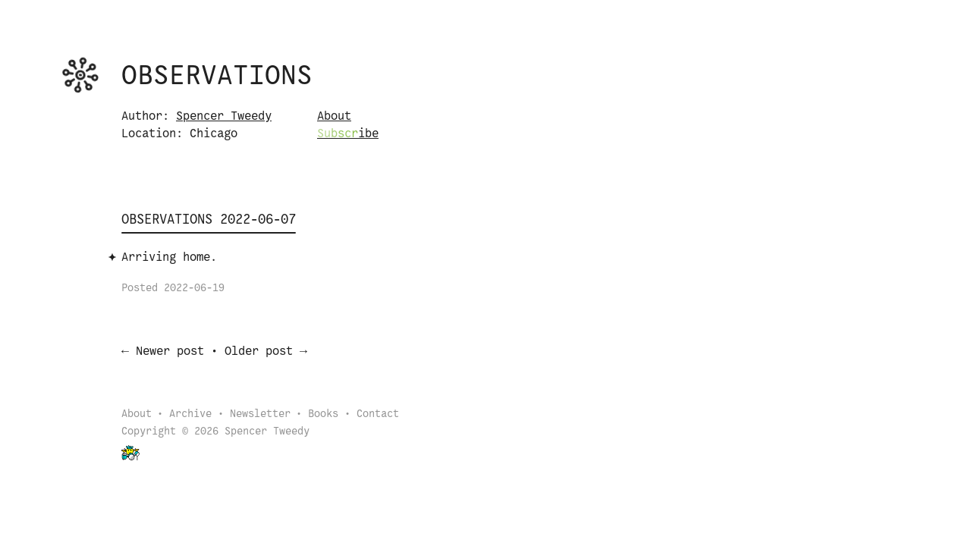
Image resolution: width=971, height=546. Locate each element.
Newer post (170, 353)
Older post (259, 353)
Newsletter (260, 416)
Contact (378, 416)
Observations (217, 76)
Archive (190, 416)
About (334, 116)
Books (323, 416)
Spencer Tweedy (224, 116)
